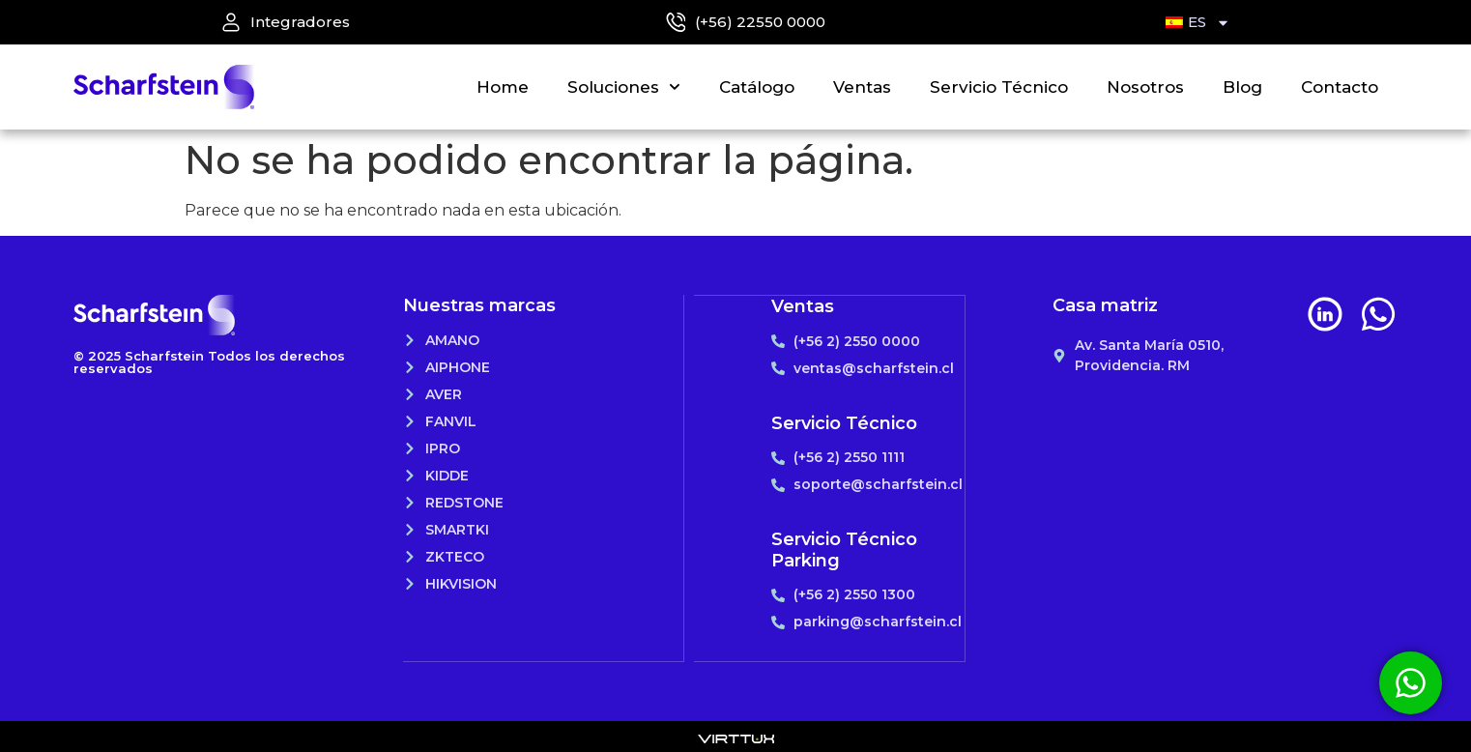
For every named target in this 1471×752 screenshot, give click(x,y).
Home (502, 87)
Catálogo (756, 87)
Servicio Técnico (999, 87)
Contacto (1339, 87)
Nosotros (1145, 87)
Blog (1242, 87)
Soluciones (623, 87)
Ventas (862, 87)
